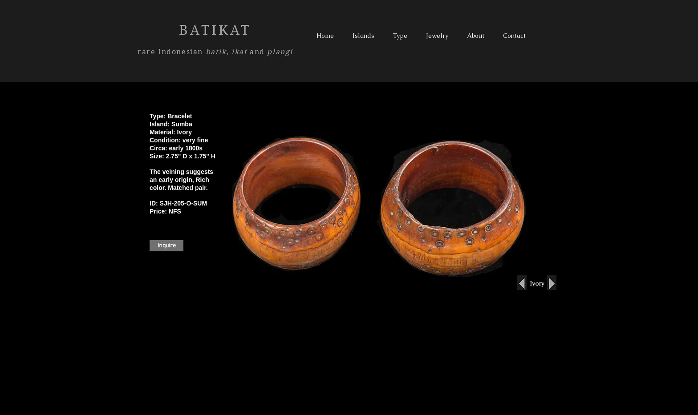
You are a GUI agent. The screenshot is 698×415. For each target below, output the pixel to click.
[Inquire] (166, 245)
